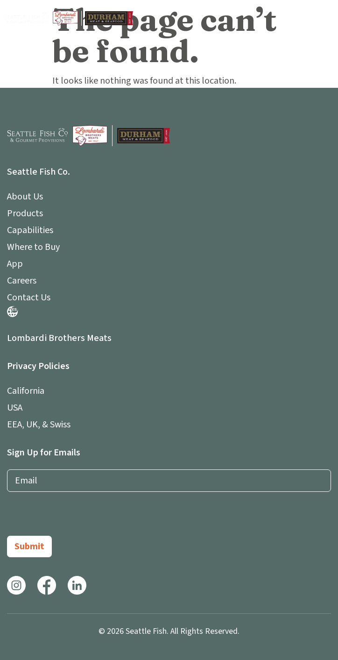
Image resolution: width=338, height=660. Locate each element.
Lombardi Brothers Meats (59, 338)
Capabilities (30, 230)
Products (25, 213)
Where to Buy (33, 247)
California (25, 390)
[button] (325, 18)
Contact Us (28, 297)
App (17, 263)
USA (14, 407)
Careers (21, 280)
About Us (27, 196)
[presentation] (78, 517)
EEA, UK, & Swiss (38, 424)
